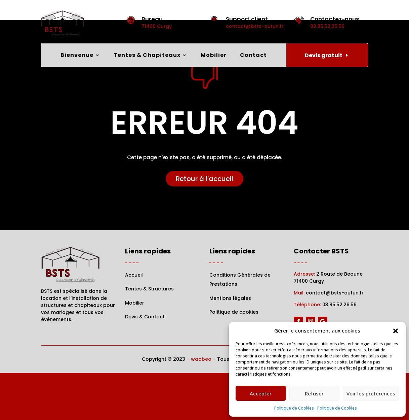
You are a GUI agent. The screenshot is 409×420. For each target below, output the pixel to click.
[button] (395, 330)
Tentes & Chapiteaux (147, 56)
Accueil (134, 321)
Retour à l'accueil (204, 225)
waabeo (201, 406)
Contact (253, 56)
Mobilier (214, 56)
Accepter (261, 393)
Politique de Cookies (294, 408)
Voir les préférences (370, 393)
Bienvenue (76, 56)
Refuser (314, 393)
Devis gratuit (323, 55)
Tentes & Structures (149, 335)
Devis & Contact (145, 363)
